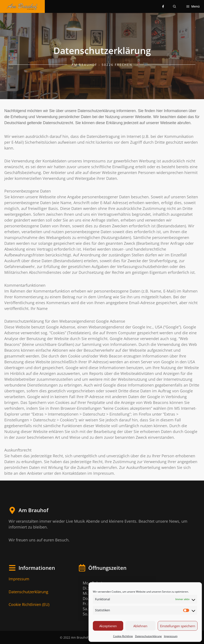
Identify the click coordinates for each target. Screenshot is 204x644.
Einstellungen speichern (177, 626)
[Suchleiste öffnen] (174, 6)
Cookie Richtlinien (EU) (29, 604)
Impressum (171, 636)
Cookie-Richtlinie (123, 636)
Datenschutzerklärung (148, 636)
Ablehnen (140, 626)
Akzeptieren (108, 626)
